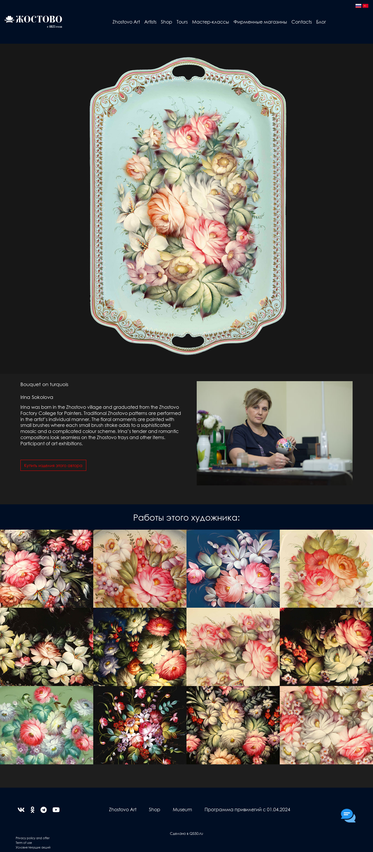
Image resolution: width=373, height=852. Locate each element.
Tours (182, 22)
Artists (150, 22)
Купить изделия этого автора (53, 465)
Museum (182, 809)
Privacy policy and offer (33, 838)
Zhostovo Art (126, 22)
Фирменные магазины (260, 22)
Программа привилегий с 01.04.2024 (247, 809)
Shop (166, 22)
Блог (321, 22)
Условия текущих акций (33, 847)
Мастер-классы (210, 22)
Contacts (301, 22)
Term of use (24, 842)
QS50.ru (196, 833)
